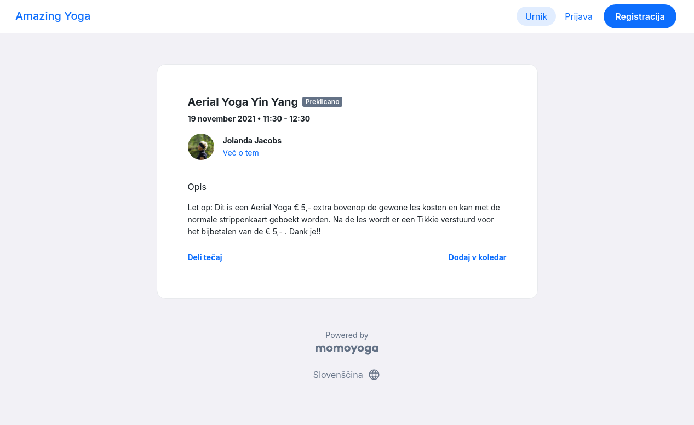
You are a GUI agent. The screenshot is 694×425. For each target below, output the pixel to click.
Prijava (579, 16)
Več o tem (241, 152)
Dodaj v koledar (478, 257)
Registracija (640, 16)
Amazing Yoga (52, 15)
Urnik (536, 16)
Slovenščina (347, 374)
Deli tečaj (205, 257)
